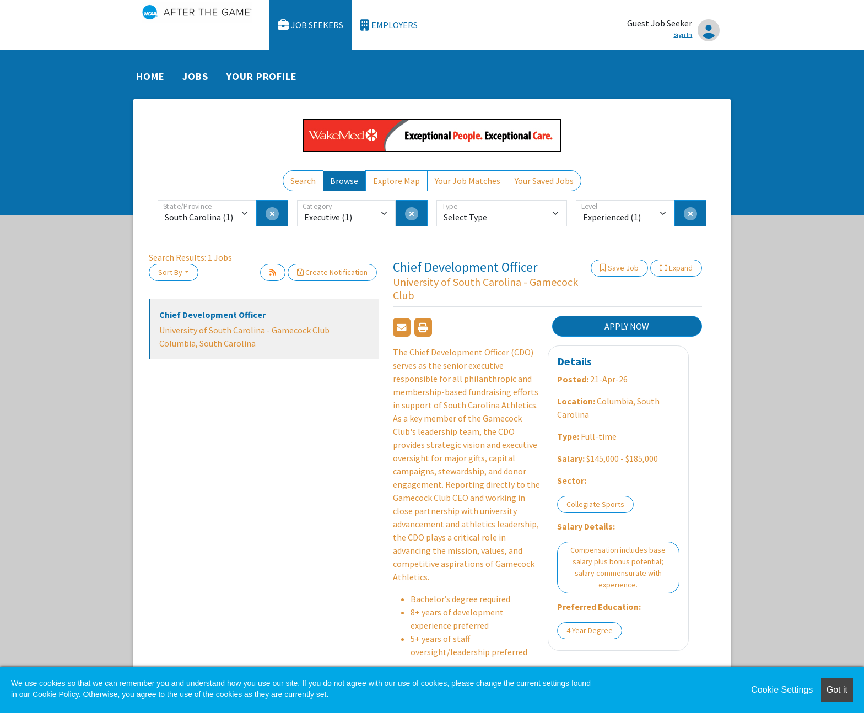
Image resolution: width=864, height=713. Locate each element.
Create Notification (332, 272)
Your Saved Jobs (544, 180)
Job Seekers (311, 25)
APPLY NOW (626, 326)
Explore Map (396, 180)
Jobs (195, 76)
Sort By (170, 272)
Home (150, 76)
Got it (837, 689)
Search (303, 180)
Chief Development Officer (212, 314)
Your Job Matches (467, 180)
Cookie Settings (782, 689)
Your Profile (261, 76)
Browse (344, 180)
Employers (389, 25)
